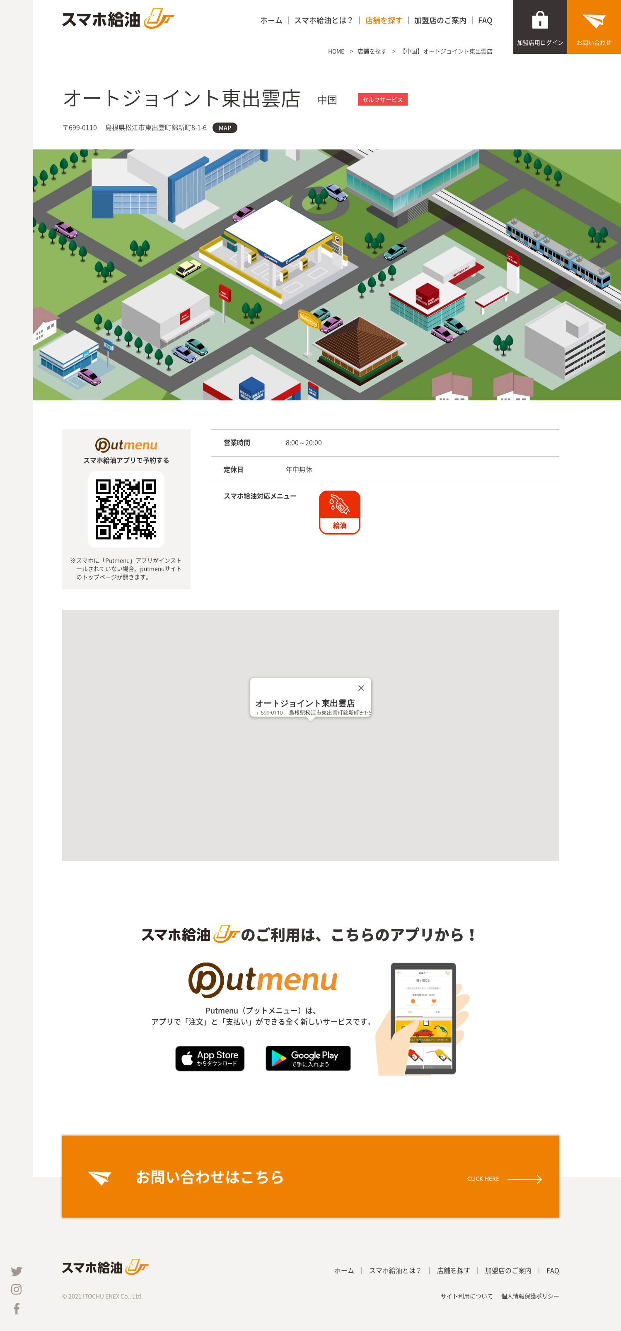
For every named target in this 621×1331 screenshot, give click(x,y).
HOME (336, 51)
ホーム (271, 20)
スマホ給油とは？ (324, 20)
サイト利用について (467, 1296)
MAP (225, 127)
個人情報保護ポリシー (530, 1296)
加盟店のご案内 (440, 20)
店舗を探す (384, 20)
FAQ (485, 20)
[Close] (361, 688)
